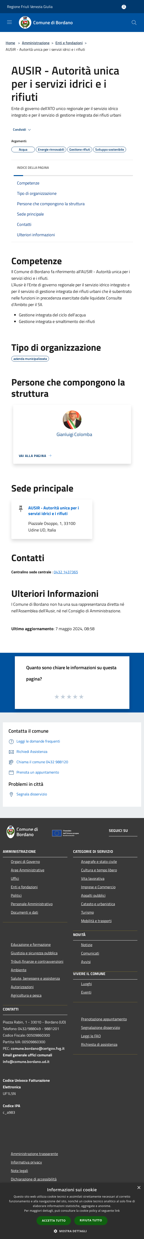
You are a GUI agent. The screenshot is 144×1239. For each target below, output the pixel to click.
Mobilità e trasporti (96, 921)
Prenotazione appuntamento (104, 1019)
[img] (124, 166)
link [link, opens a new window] (117, 1211)
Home (10, 43)
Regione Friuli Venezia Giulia (30, 6)
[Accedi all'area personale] (123, 6)
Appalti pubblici (93, 895)
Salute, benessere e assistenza (35, 978)
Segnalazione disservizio (100, 1027)
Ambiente (18, 970)
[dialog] (72, 1211)
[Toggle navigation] (9, 22)
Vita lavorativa (92, 878)
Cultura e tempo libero (99, 870)
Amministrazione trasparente (34, 1153)
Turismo (87, 912)
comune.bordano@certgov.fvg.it (38, 1048)
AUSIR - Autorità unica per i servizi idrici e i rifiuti (53, 511)
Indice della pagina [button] (33, 167)
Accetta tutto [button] (54, 1221)
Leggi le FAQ (91, 1036)
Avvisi (86, 961)
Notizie (86, 945)
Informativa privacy (26, 1162)
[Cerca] (134, 22)
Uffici (15, 878)
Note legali (19, 1170)
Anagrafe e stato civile (99, 861)
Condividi (22, 130)
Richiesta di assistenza (99, 1044)
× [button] (138, 1188)
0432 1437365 (66, 572)
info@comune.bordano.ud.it (26, 1061)
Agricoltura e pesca (26, 995)
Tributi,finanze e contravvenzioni (37, 961)
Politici (16, 895)
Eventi (86, 992)
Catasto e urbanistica (98, 904)
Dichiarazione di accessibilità (34, 1179)
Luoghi (86, 984)
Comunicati (90, 953)
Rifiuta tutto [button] (91, 1220)
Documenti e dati (24, 912)
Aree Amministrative (27, 870)
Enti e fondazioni (69, 43)
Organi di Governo (25, 861)
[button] (72, 1231)
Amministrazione (35, 43)
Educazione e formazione (31, 944)
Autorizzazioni (22, 987)
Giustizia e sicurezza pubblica (34, 953)
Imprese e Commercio (98, 887)
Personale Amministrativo (32, 904)
